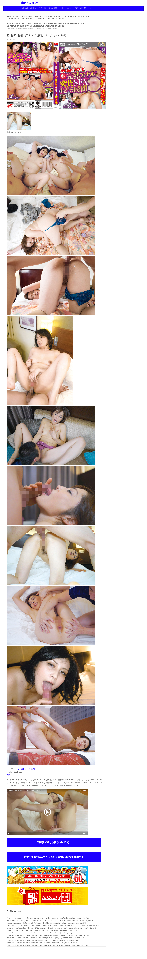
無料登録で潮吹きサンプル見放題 (33, 8)
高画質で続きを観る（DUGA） (54, 842)
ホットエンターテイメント (27, 769)
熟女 (8, 775)
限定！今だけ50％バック (84, 8)
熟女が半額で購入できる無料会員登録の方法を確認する (54, 857)
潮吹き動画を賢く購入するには (60, 8)
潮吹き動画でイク (31, 3)
